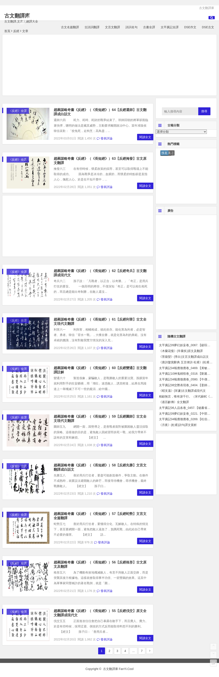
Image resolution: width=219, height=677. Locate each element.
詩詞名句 (132, 27)
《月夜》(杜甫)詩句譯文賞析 (178, 425)
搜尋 (204, 111)
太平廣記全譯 (170, 27)
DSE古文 (208, 27)
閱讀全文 (145, 137)
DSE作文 (190, 27)
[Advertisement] (109, 66)
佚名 (164, 153)
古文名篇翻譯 (70, 27)
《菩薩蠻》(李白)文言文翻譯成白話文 (184, 356)
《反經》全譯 (18, 110)
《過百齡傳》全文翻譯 (174, 402)
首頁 (7, 31)
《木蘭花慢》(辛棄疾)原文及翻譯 (181, 351)
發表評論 (104, 138)
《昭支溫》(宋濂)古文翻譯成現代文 (182, 390)
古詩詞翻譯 (91, 27)
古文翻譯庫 (206, 8)
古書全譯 (149, 27)
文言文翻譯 (112, 27)
